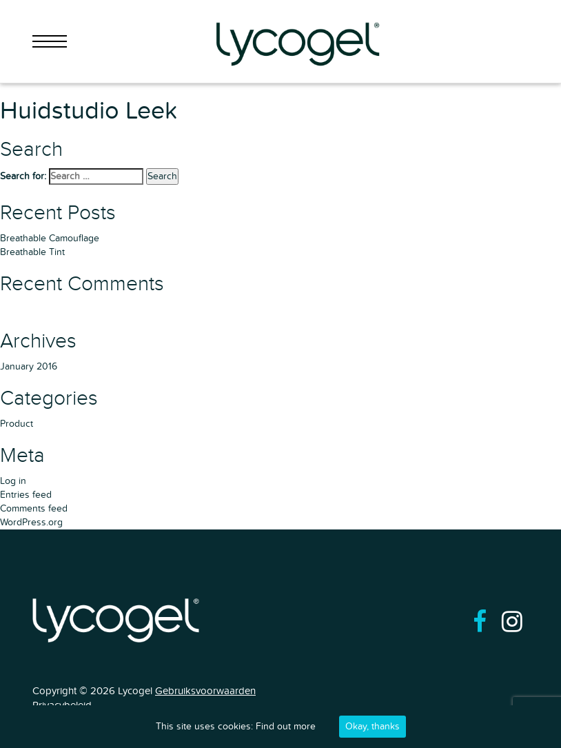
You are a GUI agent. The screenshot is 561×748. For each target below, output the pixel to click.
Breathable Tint (32, 252)
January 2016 (28, 366)
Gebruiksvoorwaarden (205, 691)
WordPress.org (31, 522)
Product (16, 423)
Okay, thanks (372, 726)
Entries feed (26, 495)
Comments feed (34, 508)
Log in (13, 481)
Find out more (286, 726)
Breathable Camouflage (49, 238)
